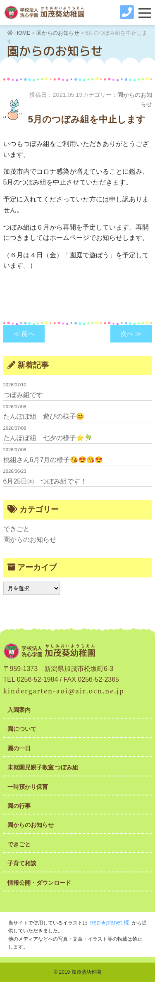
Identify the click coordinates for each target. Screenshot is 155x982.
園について (21, 729)
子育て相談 (21, 863)
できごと (16, 528)
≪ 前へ (24, 333)
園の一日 (19, 748)
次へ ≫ (131, 333)
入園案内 (19, 710)
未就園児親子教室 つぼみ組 (43, 767)
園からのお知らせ (29, 539)
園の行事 (19, 805)
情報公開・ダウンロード (39, 882)
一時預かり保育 (27, 786)
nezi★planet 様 (109, 922)
